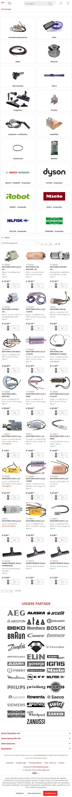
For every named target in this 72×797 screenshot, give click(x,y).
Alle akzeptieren (34, 793)
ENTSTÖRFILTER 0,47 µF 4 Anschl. (35, 352)
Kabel (18, 61)
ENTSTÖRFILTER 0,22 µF (11, 521)
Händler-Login (21, 763)
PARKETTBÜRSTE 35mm (59, 563)
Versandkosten (41, 755)
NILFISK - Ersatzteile (18, 231)
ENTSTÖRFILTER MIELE (11, 351)
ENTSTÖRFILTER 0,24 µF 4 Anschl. (59, 395)
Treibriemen (18, 158)
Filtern (6, 237)
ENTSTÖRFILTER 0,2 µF (59, 478)
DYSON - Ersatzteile (54, 183)
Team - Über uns (50, 763)
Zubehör (54, 158)
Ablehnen (20, 793)
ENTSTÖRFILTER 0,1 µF (35, 436)
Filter (54, 37)
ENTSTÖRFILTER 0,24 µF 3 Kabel (35, 479)
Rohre (54, 86)
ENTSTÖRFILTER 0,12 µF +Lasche (35, 310)
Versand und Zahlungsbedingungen (36, 767)
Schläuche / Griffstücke (17, 134)
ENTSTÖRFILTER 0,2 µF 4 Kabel (36, 395)
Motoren (54, 61)
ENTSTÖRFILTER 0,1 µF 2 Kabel (60, 437)
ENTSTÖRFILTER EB (57, 309)
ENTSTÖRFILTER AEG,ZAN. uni (32, 268)
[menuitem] (10, 3)
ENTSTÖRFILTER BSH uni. (58, 268)
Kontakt (61, 763)
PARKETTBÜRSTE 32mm (35, 563)
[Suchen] (50, 3)
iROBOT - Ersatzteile (18, 207)
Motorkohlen (17, 86)
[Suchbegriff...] (38, 3)
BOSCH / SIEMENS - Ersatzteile (17, 183)
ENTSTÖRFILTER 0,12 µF (11, 436)
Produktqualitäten (35, 763)
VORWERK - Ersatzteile (54, 231)
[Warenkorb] (67, 3)
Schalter (54, 110)
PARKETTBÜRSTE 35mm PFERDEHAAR (11, 564)
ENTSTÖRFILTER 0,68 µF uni (11, 268)
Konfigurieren (50, 793)
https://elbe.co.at (43, 770)
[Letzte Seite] (50, 244)
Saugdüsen (17, 110)
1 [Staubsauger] (41, 244)
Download (9, 763)
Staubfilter (54, 134)
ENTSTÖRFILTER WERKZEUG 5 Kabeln (58, 352)
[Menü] (10, 3)
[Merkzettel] (53, 3)
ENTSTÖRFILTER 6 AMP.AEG (9, 395)
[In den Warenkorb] (15, 285)
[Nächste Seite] (46, 244)
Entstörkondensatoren (18, 37)
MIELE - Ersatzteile (54, 207)
